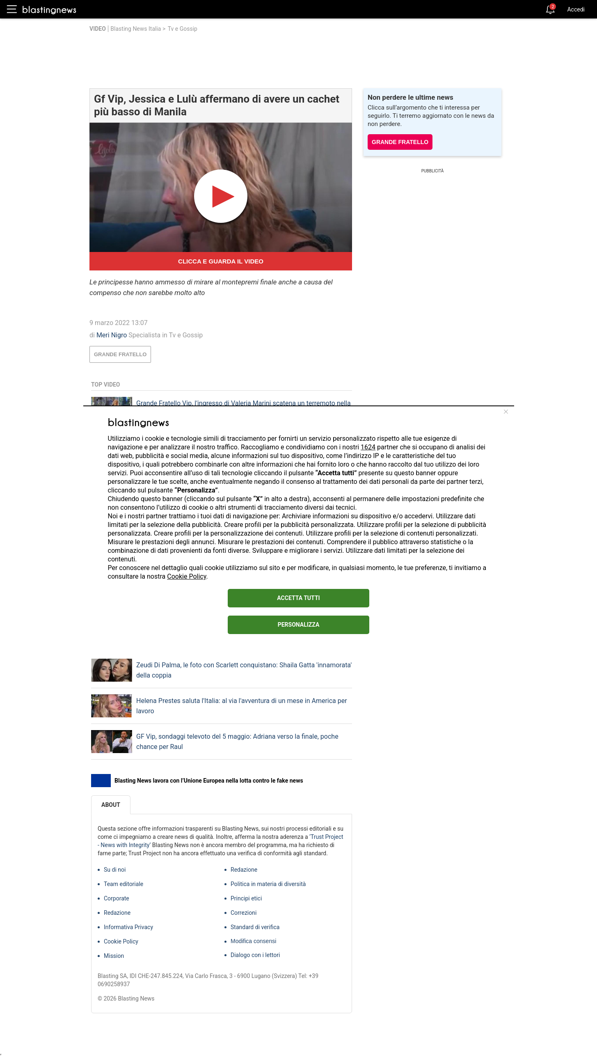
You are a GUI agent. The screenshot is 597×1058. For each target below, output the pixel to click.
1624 (368, 447)
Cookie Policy (186, 576)
